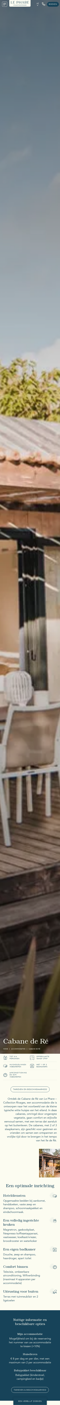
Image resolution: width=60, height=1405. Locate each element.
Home (5, 1049)
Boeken (53, 4)
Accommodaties (18, 1049)
